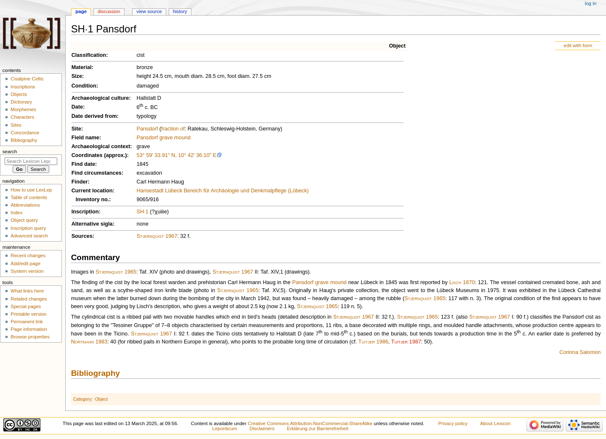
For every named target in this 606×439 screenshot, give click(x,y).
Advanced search (29, 235)
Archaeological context (101, 146)
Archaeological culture (100, 98)
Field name (85, 138)
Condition (84, 86)
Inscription (85, 212)
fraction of (173, 129)
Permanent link (27, 321)
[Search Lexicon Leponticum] (31, 161)
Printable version (28, 314)
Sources (82, 236)
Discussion (109, 11)
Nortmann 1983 (89, 342)
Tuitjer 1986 (373, 342)
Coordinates (87, 155)
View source (149, 11)
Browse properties (30, 336)
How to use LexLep (31, 189)
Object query (24, 220)
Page (81, 11)
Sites (16, 125)
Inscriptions (23, 86)
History (180, 11)
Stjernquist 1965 (116, 272)
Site (76, 129)
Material (82, 67)
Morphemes (23, 109)
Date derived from (94, 116)
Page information (29, 329)
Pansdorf (147, 129)
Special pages (26, 306)
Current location (92, 191)
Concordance (25, 132)
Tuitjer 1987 (406, 342)
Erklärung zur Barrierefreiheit (317, 428)
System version (27, 271)
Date (77, 107)
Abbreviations (25, 205)
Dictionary (21, 101)
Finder (80, 182)
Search (10, 151)
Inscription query (28, 228)
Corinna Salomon (580, 352)
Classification (89, 55)
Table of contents (29, 197)
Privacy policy (453, 423)
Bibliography (95, 373)
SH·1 (142, 212)
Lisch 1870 (462, 282)
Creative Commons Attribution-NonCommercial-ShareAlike (310, 423)
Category (82, 399)
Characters (22, 117)
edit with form (577, 45)
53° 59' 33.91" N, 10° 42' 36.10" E (176, 155)
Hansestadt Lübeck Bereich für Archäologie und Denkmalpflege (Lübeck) (222, 191)
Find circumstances (97, 173)
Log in (590, 3)
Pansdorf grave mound (163, 138)
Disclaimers (262, 428)
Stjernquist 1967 (156, 236)
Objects (19, 94)
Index (16, 212)
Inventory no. (92, 199)
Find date (83, 164)
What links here (27, 290)
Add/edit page (25, 263)
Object (397, 46)
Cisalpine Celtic (27, 78)
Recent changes (28, 255)
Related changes (29, 298)
